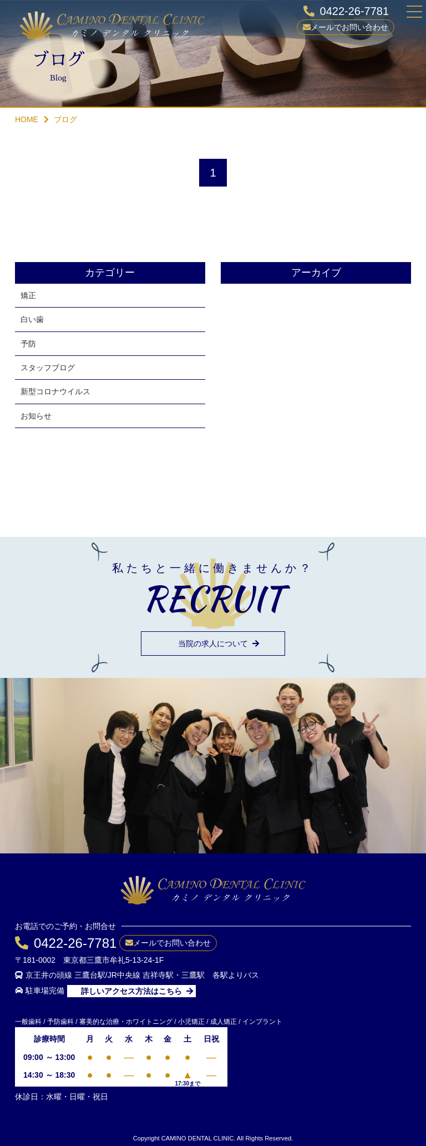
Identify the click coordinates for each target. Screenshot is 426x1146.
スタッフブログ (48, 367)
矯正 (28, 295)
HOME (26, 119)
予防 (28, 343)
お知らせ (36, 415)
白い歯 (32, 319)
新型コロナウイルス (55, 391)
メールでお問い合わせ (349, 27)
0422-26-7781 (354, 11)
